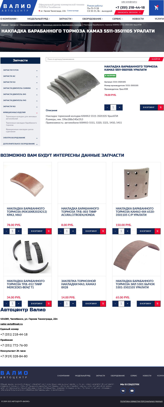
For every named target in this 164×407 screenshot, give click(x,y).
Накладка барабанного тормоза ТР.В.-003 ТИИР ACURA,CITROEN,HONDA (80, 211)
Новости (138, 19)
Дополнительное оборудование (19, 144)
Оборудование (91, 19)
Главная (4, 25)
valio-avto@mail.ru (129, 2)
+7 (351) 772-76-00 (14, 345)
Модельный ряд (37, 19)
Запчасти (65, 19)
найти (156, 59)
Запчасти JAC (9, 76)
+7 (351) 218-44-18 (130, 7)
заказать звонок (128, 12)
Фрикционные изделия (30, 25)
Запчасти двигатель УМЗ (14, 100)
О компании (8, 19)
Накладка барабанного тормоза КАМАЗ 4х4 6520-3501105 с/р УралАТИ (135, 211)
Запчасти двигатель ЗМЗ (14, 94)
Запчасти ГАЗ (9, 82)
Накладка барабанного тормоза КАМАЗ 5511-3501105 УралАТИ (112, 25)
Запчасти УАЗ (9, 106)
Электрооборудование (14, 138)
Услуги (159, 19)
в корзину (148, 107)
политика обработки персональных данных (141, 401)
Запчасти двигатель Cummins (17, 88)
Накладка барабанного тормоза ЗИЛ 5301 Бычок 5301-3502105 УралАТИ (135, 284)
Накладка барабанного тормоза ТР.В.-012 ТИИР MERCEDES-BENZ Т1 (26, 284)
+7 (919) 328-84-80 (14, 356)
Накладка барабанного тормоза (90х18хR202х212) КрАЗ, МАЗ (27, 211)
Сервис (116, 19)
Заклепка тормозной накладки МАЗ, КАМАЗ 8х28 (78, 284)
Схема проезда (72, 10)
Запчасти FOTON (10, 70)
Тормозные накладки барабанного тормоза (62, 25)
